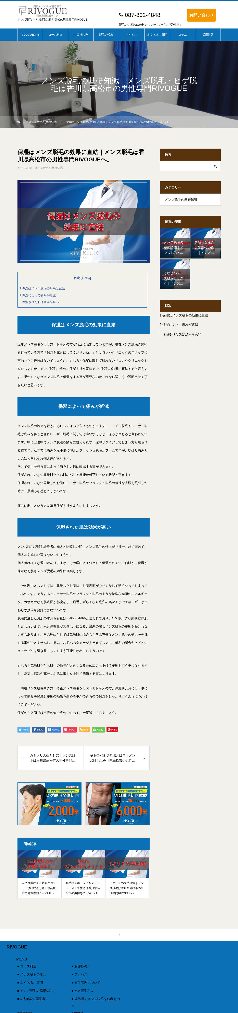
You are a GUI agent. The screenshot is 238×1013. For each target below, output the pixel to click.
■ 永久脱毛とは (83, 990)
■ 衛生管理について (86, 982)
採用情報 (208, 34)
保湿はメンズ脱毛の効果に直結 (42, 288)
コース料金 (55, 34)
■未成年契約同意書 (31, 999)
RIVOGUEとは (30, 34)
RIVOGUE (17, 946)
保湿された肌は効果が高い (39, 302)
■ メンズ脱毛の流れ (31, 974)
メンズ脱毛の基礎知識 (49, 168)
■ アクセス (79, 974)
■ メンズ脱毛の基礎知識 (35, 990)
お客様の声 (81, 34)
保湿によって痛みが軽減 (38, 295)
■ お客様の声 (81, 966)
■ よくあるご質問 (30, 982)
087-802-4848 (142, 15)
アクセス (131, 34)
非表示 (86, 278)
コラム (182, 34)
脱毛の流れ (106, 34)
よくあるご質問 (157, 34)
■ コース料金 (26, 966)
